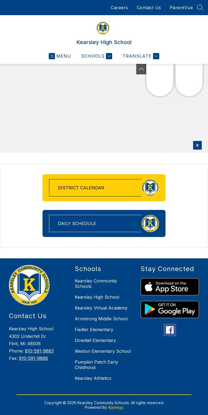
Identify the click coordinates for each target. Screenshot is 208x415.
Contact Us (149, 7)
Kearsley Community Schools (96, 283)
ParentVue (181, 7)
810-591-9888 (33, 358)
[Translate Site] (140, 56)
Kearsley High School (97, 297)
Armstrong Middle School (101, 318)
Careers (119, 7)
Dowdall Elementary (95, 340)
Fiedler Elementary (94, 329)
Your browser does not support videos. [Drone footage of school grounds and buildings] (104, 108)
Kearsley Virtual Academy (101, 308)
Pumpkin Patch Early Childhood (96, 364)
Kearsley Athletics (93, 378)
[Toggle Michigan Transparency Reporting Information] (141, 69)
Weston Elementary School (103, 351)
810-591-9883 (39, 351)
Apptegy (115, 407)
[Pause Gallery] (197, 145)
